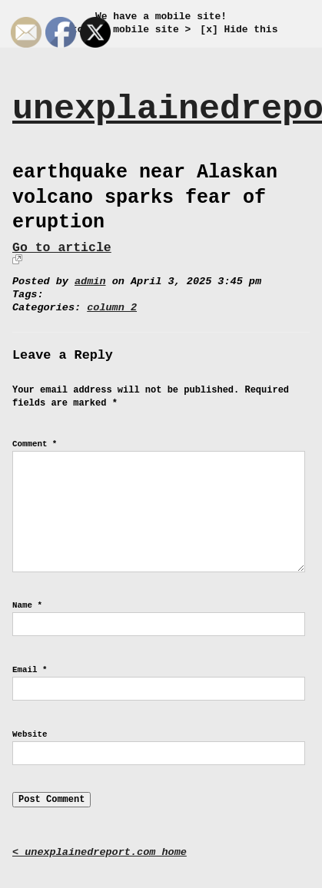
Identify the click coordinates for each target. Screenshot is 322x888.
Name (27, 605)
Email (29, 669)
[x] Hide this (238, 29)
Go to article (61, 247)
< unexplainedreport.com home (99, 852)
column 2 (112, 307)
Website (29, 734)
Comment (34, 444)
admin (90, 281)
